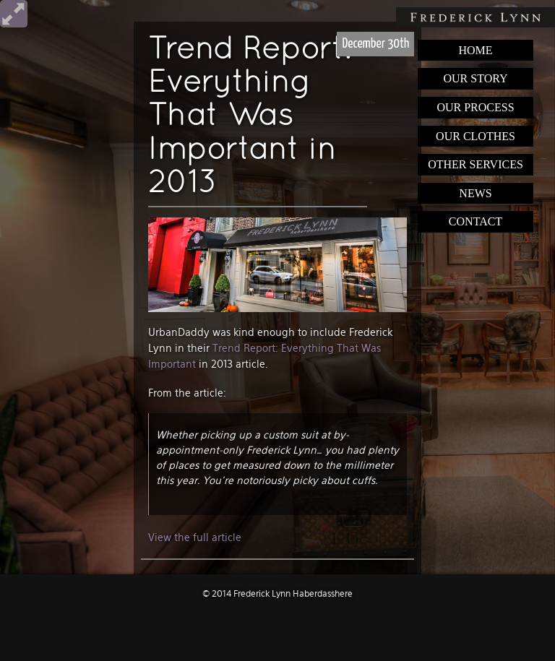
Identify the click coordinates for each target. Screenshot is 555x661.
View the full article (194, 537)
